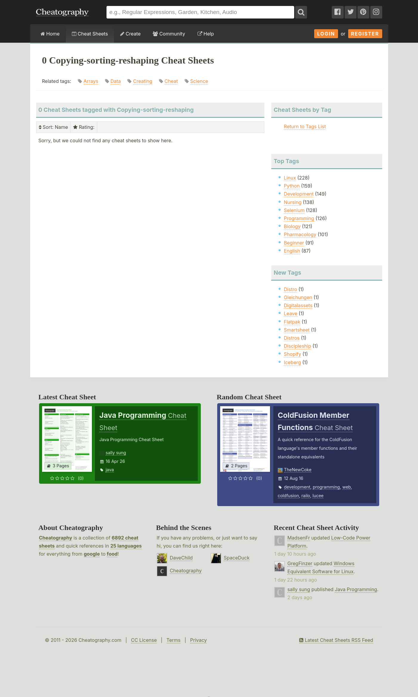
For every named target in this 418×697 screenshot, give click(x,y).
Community (169, 34)
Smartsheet (296, 330)
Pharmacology (300, 234)
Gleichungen (298, 297)
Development (299, 194)
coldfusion (288, 495)
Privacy (198, 640)
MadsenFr (298, 538)
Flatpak (292, 322)
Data (115, 81)
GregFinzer (299, 563)
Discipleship (297, 346)
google (92, 554)
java (110, 469)
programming (326, 486)
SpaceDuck (237, 558)
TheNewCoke (297, 469)
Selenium (294, 210)
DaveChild (181, 558)
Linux (290, 178)
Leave (290, 313)
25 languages (126, 546)
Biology (292, 226)
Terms (173, 640)
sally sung (116, 452)
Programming (299, 218)
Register (365, 34)
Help (206, 34)
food (112, 554)
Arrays (91, 81)
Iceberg (292, 362)
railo (305, 495)
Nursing (292, 202)
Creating (142, 81)
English (292, 251)
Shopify (292, 354)
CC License (144, 640)
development (297, 486)
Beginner (294, 243)
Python (292, 186)
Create (130, 34)
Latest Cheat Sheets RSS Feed (336, 640)
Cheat (171, 81)
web (346, 486)
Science (199, 81)
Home (50, 34)
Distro (290, 289)
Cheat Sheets (90, 34)
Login (326, 34)
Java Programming (356, 589)
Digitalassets (298, 305)
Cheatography (55, 538)
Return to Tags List (305, 126)
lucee (317, 495)
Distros (292, 338)
